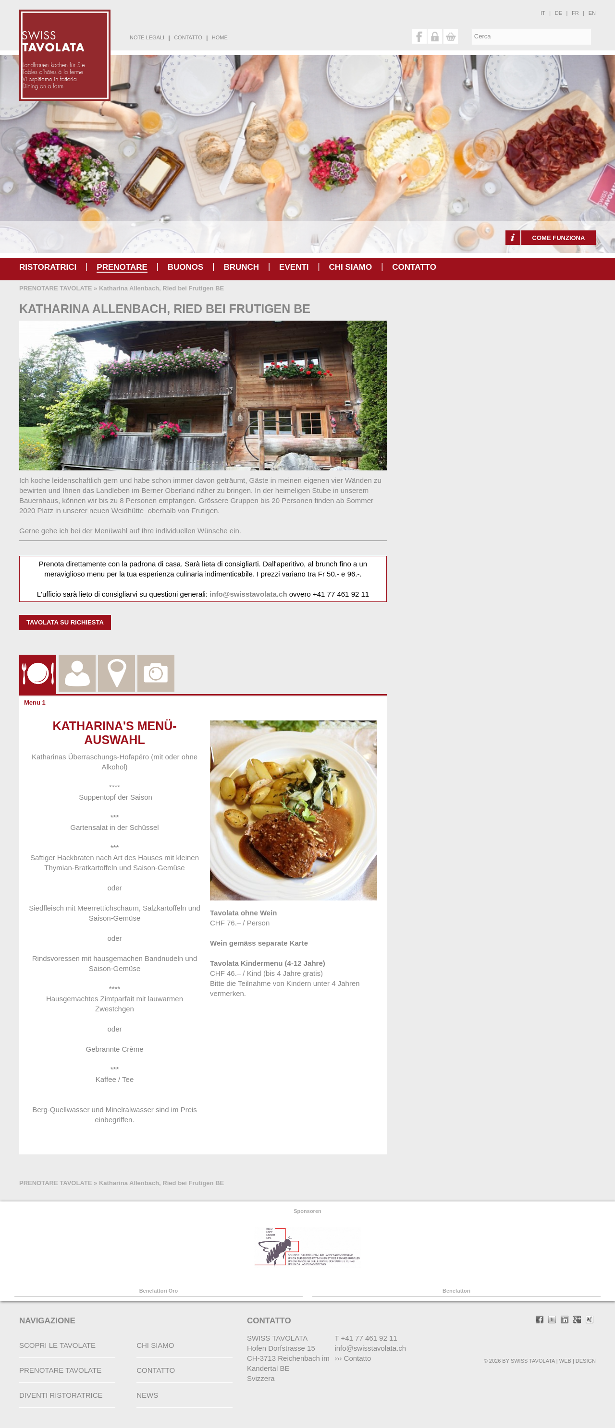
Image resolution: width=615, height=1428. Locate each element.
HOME (220, 37)
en (592, 13)
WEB (565, 1361)
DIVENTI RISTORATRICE (61, 1395)
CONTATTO (188, 37)
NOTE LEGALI (147, 37)
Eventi (293, 267)
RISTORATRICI (47, 267)
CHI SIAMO (350, 267)
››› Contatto (352, 1358)
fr (575, 13)
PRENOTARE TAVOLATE (55, 288)
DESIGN (586, 1361)
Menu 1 (35, 702)
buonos (186, 267)
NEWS (147, 1395)
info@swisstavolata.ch (248, 594)
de (558, 13)
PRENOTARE (122, 267)
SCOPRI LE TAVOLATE (57, 1345)
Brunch (241, 267)
